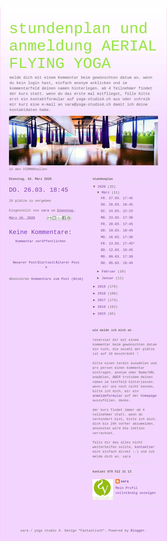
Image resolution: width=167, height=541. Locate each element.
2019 (103, 287)
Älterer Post (67, 262)
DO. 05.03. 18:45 (117, 263)
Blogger (138, 531)
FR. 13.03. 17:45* (118, 244)
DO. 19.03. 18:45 (117, 230)
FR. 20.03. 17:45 (117, 224)
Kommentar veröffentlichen (40, 241)
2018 (103, 293)
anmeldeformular (107, 396)
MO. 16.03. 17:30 (117, 237)
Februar (110, 271)
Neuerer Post (25, 262)
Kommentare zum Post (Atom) (57, 279)
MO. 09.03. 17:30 (117, 257)
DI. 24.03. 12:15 (117, 211)
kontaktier (145, 447)
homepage (148, 396)
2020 (103, 187)
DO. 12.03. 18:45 (117, 250)
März (107, 193)
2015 (103, 314)
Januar (109, 278)
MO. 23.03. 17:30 (117, 218)
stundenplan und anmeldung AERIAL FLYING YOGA (83, 46)
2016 (103, 307)
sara (125, 481)
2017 (103, 300)
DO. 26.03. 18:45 (117, 205)
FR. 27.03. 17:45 (117, 198)
